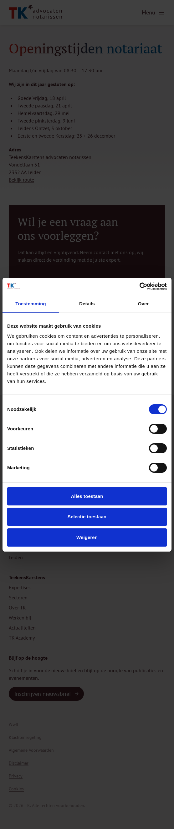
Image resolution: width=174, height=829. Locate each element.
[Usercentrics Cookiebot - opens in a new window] (139, 286)
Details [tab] (87, 303)
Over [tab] (143, 303)
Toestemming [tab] (30, 303)
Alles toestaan (87, 496)
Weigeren (87, 537)
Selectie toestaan (87, 516)
